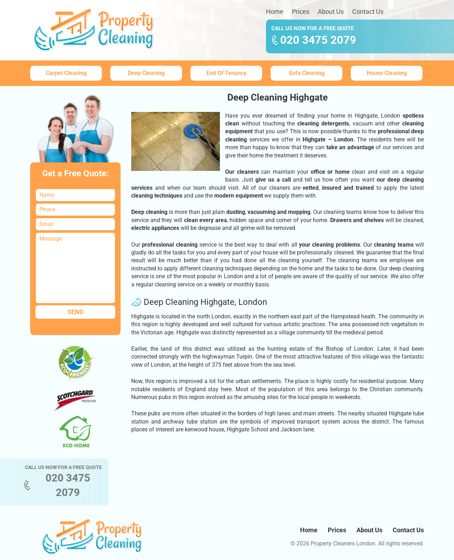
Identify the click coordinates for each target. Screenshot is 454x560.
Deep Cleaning (146, 73)
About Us (331, 11)
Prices (300, 11)
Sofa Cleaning (307, 73)
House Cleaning (387, 73)
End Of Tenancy (226, 73)
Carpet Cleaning (66, 73)
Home (274, 11)
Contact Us (367, 11)
